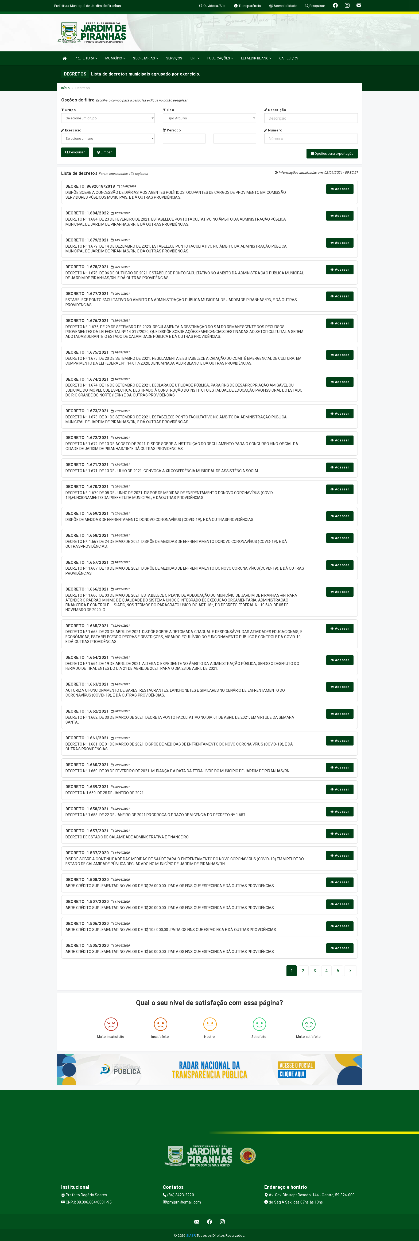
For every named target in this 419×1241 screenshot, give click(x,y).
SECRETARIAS (145, 58)
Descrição (275, 110)
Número (273, 130)
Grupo (68, 110)
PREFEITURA (86, 58)
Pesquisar (75, 152)
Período (172, 130)
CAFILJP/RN (288, 58)
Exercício (71, 130)
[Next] (338, 969)
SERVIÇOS (174, 58)
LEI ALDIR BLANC (256, 58)
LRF (195, 58)
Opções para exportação (332, 154)
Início (65, 88)
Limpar (104, 152)
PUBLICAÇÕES (220, 58)
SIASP (190, 1234)
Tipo (168, 110)
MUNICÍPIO (115, 58)
